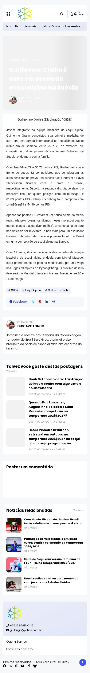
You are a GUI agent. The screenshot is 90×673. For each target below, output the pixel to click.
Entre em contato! (20, 649)
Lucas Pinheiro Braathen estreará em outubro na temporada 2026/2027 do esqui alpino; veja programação (54, 436)
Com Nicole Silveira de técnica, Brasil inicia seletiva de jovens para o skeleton (53, 521)
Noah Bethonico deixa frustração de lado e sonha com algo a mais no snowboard (55, 383)
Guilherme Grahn (59, 290)
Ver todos (11, 371)
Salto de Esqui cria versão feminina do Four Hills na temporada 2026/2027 (52, 561)
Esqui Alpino (33, 290)
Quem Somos (16, 641)
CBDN (35, 59)
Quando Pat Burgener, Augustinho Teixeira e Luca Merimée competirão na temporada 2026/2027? (50, 409)
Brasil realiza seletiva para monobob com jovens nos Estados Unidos (51, 580)
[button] (61, 302)
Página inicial (18, 60)
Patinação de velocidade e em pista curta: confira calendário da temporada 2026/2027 (53, 542)
